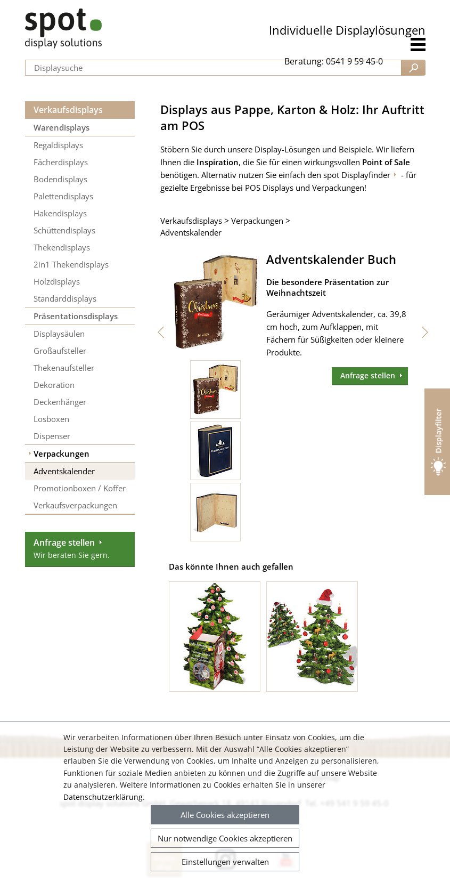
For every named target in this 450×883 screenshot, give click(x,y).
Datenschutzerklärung (103, 797)
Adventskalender (191, 232)
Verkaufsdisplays (68, 110)
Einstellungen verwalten (225, 861)
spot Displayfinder (356, 174)
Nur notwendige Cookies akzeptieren (225, 838)
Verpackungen (257, 220)
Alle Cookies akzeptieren (225, 814)
